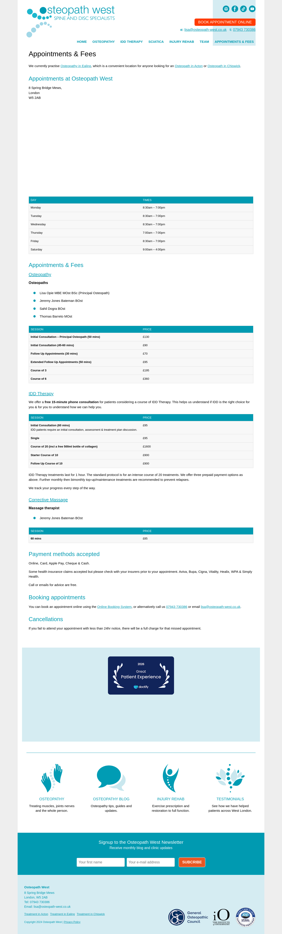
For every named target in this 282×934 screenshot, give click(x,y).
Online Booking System (114, 607)
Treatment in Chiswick (91, 914)
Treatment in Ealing (62, 914)
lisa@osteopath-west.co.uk (205, 30)
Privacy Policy (72, 922)
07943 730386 (244, 30)
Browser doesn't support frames (141, 718)
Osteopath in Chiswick (224, 66)
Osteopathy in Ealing (76, 66)
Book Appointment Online (225, 22)
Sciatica (156, 41)
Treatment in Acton (36, 914)
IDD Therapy (131, 41)
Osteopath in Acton (189, 66)
